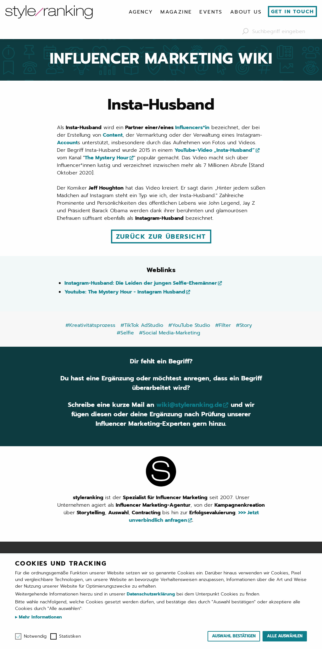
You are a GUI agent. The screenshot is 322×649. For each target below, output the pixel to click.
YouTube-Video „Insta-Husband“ (215, 150)
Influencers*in (192, 127)
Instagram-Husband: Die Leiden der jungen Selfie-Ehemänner (140, 283)
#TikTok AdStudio (141, 325)
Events (210, 12)
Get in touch (292, 11)
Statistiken (70, 636)
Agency (141, 12)
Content (113, 135)
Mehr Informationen (39, 617)
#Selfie (125, 333)
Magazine (176, 12)
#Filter (223, 325)
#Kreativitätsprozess (90, 325)
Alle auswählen (285, 636)
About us (246, 12)
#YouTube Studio (189, 325)
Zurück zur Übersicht (161, 236)
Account (67, 142)
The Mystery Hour (107, 158)
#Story (244, 325)
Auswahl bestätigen (234, 636)
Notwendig (35, 636)
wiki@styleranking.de (189, 405)
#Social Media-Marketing (169, 333)
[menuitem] (141, 12)
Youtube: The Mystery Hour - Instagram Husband (124, 292)
